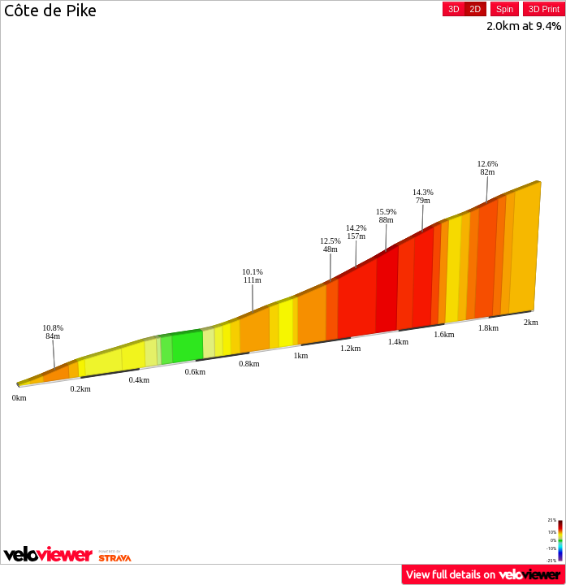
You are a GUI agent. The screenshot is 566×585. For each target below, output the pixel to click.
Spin (504, 9)
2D (475, 9)
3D (453, 9)
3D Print (544, 9)
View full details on (484, 574)
